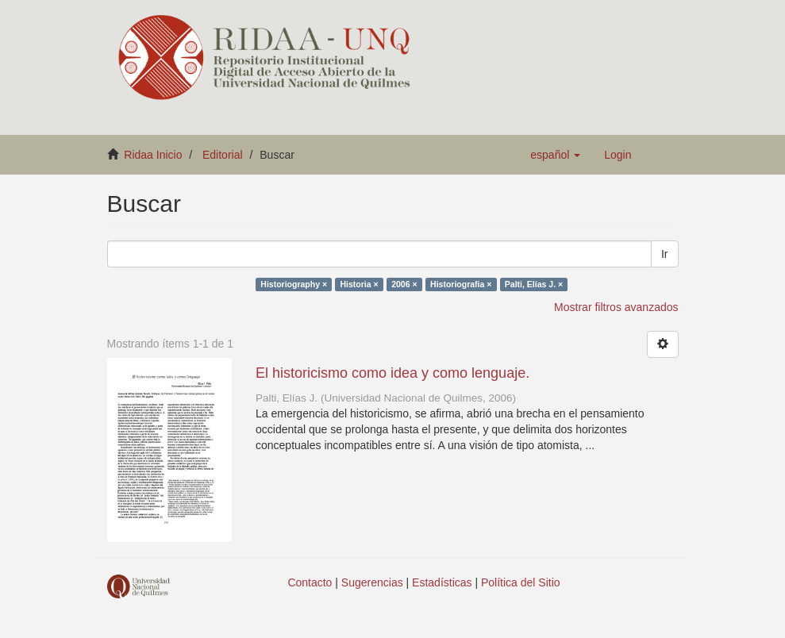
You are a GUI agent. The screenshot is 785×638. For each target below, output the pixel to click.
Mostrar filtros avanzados (616, 307)
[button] (555, 155)
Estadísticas (441, 582)
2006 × (404, 284)
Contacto (309, 582)
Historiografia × (460, 284)
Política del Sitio (520, 582)
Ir (664, 254)
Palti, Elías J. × (534, 284)
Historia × (360, 284)
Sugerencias (372, 582)
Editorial (222, 154)
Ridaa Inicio (153, 154)
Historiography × (293, 284)
